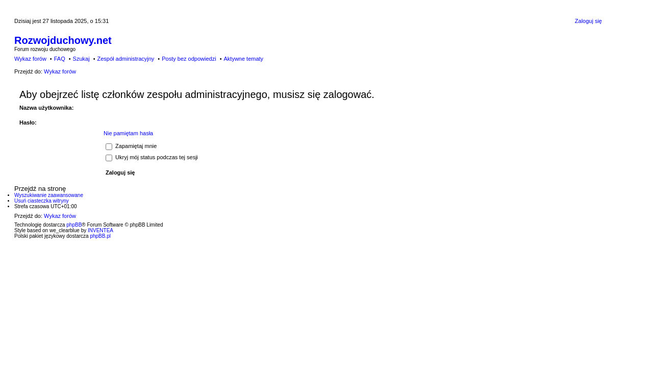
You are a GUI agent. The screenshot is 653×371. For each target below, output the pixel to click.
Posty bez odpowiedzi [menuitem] (189, 59)
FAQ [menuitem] (59, 59)
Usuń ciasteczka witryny (41, 201)
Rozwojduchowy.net (63, 40)
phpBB (74, 225)
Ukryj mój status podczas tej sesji (152, 157)
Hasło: (28, 122)
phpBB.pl (100, 236)
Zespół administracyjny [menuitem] (125, 59)
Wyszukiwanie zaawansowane (48, 195)
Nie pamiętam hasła (128, 133)
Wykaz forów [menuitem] (30, 59)
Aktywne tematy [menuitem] (243, 59)
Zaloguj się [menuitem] (588, 21)
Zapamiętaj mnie (131, 146)
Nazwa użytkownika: (46, 108)
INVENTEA (100, 230)
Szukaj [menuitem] (81, 59)
